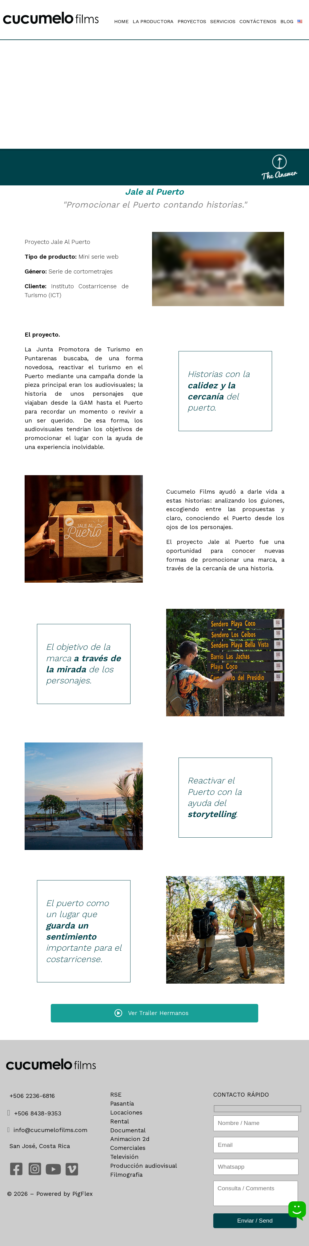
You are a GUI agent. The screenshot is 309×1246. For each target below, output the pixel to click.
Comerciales (128, 1147)
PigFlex (82, 1193)
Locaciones (126, 1112)
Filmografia (126, 1174)
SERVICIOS (222, 21)
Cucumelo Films (190, 491)
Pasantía (122, 1103)
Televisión (124, 1156)
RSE (116, 1094)
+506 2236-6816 (34, 1095)
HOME (121, 21)
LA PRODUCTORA (153, 21)
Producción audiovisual (143, 1165)
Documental (128, 1130)
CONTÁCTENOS (257, 21)
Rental (119, 1121)
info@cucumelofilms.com (49, 1130)
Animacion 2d (130, 1139)
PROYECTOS (192, 21)
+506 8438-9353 (34, 1113)
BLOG (286, 21)
